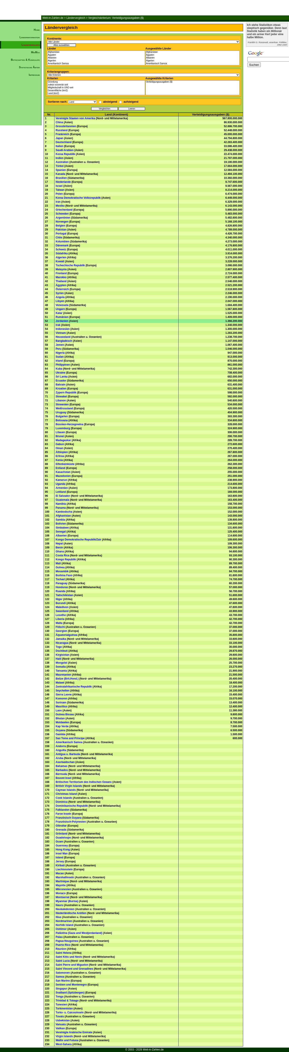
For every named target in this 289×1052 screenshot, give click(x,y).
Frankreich (62, 134)
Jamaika (61, 638)
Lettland (61, 491)
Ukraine (60, 372)
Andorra (61, 746)
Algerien (96, 60)
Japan (59, 138)
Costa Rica (62, 555)
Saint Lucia (63, 960)
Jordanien (62, 321)
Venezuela (62, 305)
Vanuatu (61, 1024)
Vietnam (61, 332)
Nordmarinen (64, 921)
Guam (59, 841)
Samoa (60, 976)
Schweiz (61, 249)
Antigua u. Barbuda (68, 754)
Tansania (61, 670)
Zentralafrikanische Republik (74, 686)
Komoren (61, 698)
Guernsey (62, 845)
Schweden (62, 213)
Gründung (96, 82)
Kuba (59, 368)
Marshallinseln (65, 877)
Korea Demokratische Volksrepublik (78, 197)
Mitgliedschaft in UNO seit (96, 87)
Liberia (60, 619)
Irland (59, 360)
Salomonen (63, 972)
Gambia (60, 734)
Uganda (60, 483)
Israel (59, 185)
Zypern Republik (66, 392)
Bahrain (60, 384)
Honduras (62, 587)
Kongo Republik (66, 559)
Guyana (60, 730)
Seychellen (62, 690)
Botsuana (62, 420)
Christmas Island (66, 793)
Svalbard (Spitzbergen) (70, 992)
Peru (59, 348)
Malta (59, 623)
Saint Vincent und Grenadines (74, 968)
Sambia (60, 519)
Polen (59, 193)
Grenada (61, 829)
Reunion (61, 948)
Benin (59, 547)
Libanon (61, 400)
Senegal (61, 531)
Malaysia (61, 269)
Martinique (62, 881)
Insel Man (62, 853)
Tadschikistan (64, 595)
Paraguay (61, 583)
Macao (60, 873)
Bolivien (61, 523)
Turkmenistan (64, 1008)
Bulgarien (62, 416)
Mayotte (60, 885)
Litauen (60, 432)
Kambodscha (64, 511)
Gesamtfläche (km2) (96, 90)
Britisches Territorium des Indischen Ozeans (84, 782)
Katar (59, 313)
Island (59, 857)
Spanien (61, 170)
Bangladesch (64, 340)
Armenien (62, 487)
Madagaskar (63, 440)
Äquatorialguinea (66, 634)
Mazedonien (63, 476)
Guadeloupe (63, 837)
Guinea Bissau (65, 714)
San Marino (63, 980)
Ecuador (61, 380)
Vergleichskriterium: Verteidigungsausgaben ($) (116, 17)
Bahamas (61, 766)
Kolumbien (62, 241)
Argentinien (63, 217)
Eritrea (60, 456)
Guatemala (62, 499)
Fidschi (60, 627)
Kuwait (60, 261)
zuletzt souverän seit (96, 84)
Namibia (61, 503)
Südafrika (62, 253)
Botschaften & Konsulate (25, 59)
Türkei (59, 166)
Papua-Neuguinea (67, 940)
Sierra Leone (64, 694)
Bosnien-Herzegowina (69, 424)
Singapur (61, 988)
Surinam (61, 702)
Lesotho (61, 615)
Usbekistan (63, 1020)
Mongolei (61, 662)
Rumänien (62, 317)
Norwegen (62, 221)
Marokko (61, 277)
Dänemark (62, 245)
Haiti (58, 658)
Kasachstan (63, 472)
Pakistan (61, 229)
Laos (59, 710)
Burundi (61, 603)
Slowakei (61, 396)
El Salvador (63, 495)
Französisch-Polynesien (71, 821)
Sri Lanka (61, 376)
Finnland (61, 273)
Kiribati (60, 865)
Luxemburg (63, 428)
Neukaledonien (65, 909)
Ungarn (60, 309)
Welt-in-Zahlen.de (53, 17)
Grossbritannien (66, 126)
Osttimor (61, 929)
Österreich (62, 289)
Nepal (59, 543)
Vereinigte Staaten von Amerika (75, 118)
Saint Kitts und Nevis (69, 956)
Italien (59, 146)
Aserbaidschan (65, 762)
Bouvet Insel (63, 778)
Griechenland (64, 209)
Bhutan (60, 718)
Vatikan (60, 1028)
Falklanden (62, 809)
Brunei (60, 436)
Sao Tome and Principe (70, 738)
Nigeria (60, 352)
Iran (58, 201)
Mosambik (62, 571)
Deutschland (63, 142)
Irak (58, 325)
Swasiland (62, 611)
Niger (59, 599)
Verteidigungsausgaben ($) (193, 82)
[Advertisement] (20, 153)
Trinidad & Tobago (67, 1000)
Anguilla (61, 750)
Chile (59, 237)
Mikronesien (63, 889)
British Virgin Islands (69, 786)
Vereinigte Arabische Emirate (74, 1032)
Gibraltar (61, 825)
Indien (59, 158)
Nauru (59, 905)
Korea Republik (65, 154)
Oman (59, 448)
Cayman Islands (66, 789)
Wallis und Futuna (67, 1040)
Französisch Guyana (68, 817)
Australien (62, 162)
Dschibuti (62, 650)
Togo (59, 646)
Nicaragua (62, 642)
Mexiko (60, 205)
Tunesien (61, 1004)
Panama (61, 507)
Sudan (60, 356)
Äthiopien (62, 452)
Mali (58, 563)
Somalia (61, 666)
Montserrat (62, 897)
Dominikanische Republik (72, 805)
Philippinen (63, 364)
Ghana (60, 551)
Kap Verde (62, 726)
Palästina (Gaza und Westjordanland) (79, 933)
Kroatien (61, 388)
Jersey (60, 861)
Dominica (61, 801)
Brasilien (61, 177)
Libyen (60, 301)
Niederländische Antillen (71, 913)
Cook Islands (64, 797)
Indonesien (62, 329)
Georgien (61, 631)
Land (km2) (96, 93)
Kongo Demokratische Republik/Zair (78, 539)
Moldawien (62, 722)
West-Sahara (63, 1044)
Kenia (59, 460)
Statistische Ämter (29, 67)
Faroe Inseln (63, 813)
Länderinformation (29, 37)
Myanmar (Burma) (67, 901)
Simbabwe (62, 527)
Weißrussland (64, 408)
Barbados (62, 770)
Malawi (60, 682)
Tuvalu (60, 1016)
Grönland (61, 833)
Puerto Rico (63, 944)
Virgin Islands (64, 1036)
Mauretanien (63, 674)
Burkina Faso (64, 575)
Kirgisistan (62, 654)
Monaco (60, 893)
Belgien (60, 225)
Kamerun (61, 480)
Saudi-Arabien (64, 150)
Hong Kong (63, 849)
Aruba (59, 758)
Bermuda (61, 774)
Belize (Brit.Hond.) (67, 678)
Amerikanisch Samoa (96, 63)
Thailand (61, 281)
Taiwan (60, 189)
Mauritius (61, 706)
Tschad (60, 579)
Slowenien (62, 404)
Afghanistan (96, 52)
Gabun (60, 444)
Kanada (60, 174)
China (59, 122)
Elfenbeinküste (65, 464)
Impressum (34, 74)
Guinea (60, 567)
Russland (61, 130)
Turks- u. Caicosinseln (70, 1012)
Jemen (60, 344)
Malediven (62, 607)
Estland (60, 468)
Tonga (59, 996)
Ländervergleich (75, 17)
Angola (60, 297)
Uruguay (61, 412)
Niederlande (63, 181)
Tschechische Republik (70, 265)
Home (37, 29)
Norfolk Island (64, 925)
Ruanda (60, 591)
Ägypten (96, 55)
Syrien (60, 293)
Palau (59, 937)
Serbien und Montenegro (71, 984)
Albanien (96, 58)
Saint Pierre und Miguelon (72, 964)
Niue (58, 917)
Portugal (61, 233)
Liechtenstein (64, 869)
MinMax (35, 52)
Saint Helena (63, 952)
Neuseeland (63, 336)
